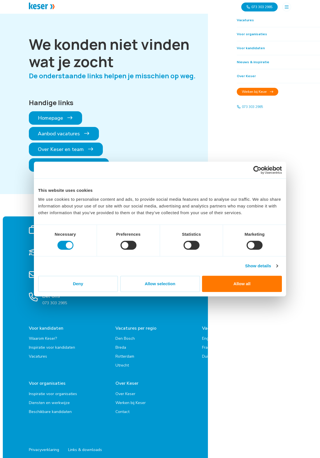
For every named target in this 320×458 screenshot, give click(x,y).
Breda (120, 346)
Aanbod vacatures (64, 133)
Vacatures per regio (135, 328)
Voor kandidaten (46, 328)
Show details (258, 265)
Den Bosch (125, 337)
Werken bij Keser (130, 399)
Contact (122, 408)
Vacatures (38, 355)
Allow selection (160, 283)
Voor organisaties (47, 382)
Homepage (55, 118)
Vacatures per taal (221, 328)
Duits (206, 355)
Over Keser (126, 382)
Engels (208, 337)
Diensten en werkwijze (49, 399)
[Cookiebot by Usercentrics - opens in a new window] (257, 170)
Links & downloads (85, 447)
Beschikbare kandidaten (50, 408)
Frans (207, 346)
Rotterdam (124, 355)
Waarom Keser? (43, 337)
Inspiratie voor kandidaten (52, 346)
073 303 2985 (259, 7)
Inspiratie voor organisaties (53, 390)
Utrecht (122, 364)
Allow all (242, 283)
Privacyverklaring (44, 447)
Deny (78, 283)
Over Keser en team (66, 149)
